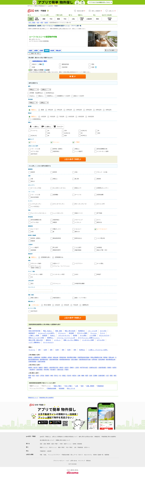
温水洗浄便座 (35, 197)
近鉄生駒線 (101, 359)
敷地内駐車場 (57, 238)
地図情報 (107, 454)
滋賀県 (47, 50)
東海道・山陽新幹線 (34, 357)
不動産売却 (42, 451)
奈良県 (52, 50)
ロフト (99, 219)
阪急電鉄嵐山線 (110, 359)
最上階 (77, 178)
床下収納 (99, 213)
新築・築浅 (58, 331)
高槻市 (109, 367)
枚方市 (35, 367)
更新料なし (50, 96)
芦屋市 (67, 369)
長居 (37, 375)
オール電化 (100, 263)
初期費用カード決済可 (63, 96)
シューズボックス (58, 213)
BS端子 (99, 274)
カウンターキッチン (59, 204)
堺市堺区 (46, 369)
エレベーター (35, 229)
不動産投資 (100, 386)
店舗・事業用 (90, 386)
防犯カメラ (78, 188)
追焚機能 (55, 194)
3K (82, 133)
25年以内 (99, 110)
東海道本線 (62, 357)
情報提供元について (33, 397)
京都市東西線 (32, 361)
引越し (45, 454)
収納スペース (79, 213)
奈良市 (67, 367)
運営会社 (88, 460)
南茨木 (74, 375)
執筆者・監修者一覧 (98, 454)
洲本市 (61, 367)
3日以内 (66, 305)
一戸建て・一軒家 (34, 335)
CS (32, 277)
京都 (90, 375)
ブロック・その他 (102, 172)
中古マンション (53, 447)
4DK (65, 135)
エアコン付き (35, 151)
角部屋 (99, 178)
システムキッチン (36, 204)
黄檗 (86, 375)
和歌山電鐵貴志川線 (96, 357)
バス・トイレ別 (35, 149)
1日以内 (57, 305)
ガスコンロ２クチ (104, 335)
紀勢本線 (94, 359)
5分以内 (52, 116)
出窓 (32, 231)
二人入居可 (78, 247)
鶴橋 (82, 375)
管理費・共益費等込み (36, 93)
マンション (56, 142)
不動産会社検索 (51, 388)
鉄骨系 (55, 172)
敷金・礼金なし (47, 331)
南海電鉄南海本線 (64, 359)
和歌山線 (111, 357)
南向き (33, 181)
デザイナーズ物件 (36, 263)
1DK (65, 130)
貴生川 (34, 64)
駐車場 (75, 335)
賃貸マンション (68, 443)
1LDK (45, 349)
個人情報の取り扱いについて (47, 440)
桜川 (33, 375)
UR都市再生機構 (79, 283)
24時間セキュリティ (103, 188)
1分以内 (43, 116)
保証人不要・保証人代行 (36, 340)
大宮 (107, 375)
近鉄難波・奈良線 (46, 357)
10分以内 (71, 116)
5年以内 (59, 110)
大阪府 (30, 50)
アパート (33, 142)
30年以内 (108, 110)
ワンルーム (34, 130)
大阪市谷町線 (41, 361)
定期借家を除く (46, 257)
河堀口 (64, 375)
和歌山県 (58, 50)
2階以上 (77, 149)
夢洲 (29, 375)
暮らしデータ (71, 388)
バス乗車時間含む (36, 119)
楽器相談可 (32, 333)
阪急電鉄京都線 (71, 357)
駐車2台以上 (78, 238)
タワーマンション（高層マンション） (89, 337)
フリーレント (57, 283)
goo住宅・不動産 (31, 436)
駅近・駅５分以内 (70, 331)
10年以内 (69, 110)
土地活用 (49, 451)
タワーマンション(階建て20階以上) (36, 266)
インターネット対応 (59, 274)
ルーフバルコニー (102, 229)
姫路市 (41, 367)
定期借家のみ (59, 257)
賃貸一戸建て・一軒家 (57, 443)
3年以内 (50, 110)
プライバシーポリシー (58, 460)
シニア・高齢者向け (34, 342)
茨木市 (69, 375)
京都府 (41, 50)
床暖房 (55, 222)
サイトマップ (81, 460)
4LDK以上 (84, 135)
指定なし (34, 110)
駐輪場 (33, 241)
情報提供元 (97, 436)
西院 (111, 375)
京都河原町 (101, 375)
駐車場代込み (50, 93)
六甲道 (42, 375)
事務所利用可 (57, 250)
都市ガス (77, 231)
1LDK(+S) (84, 130)
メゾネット (78, 222)
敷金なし (41, 96)
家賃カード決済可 (79, 96)
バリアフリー (79, 263)
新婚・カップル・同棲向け (71, 340)
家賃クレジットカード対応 (36, 337)
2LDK (57, 349)
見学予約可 (34, 154)
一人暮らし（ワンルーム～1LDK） (98, 349)
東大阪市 (53, 369)
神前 (51, 375)
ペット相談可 (79, 151)
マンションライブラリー (54, 454)
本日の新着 (47, 305)
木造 (76, 172)
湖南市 (46, 367)
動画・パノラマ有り (80, 297)
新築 (42, 110)
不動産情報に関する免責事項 (46, 397)
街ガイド (81, 454)
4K (48, 135)
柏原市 (30, 367)
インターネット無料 (102, 151)
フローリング (79, 219)
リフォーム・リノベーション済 (66, 337)
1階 (32, 178)
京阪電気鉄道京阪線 (83, 357)
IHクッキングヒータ (80, 204)
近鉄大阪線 (74, 359)
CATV (76, 274)
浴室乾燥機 (100, 194)
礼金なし (32, 96)
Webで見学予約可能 (34, 331)
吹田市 (114, 367)
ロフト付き (103, 331)
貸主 (32, 283)
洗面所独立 (56, 151)
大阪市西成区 (102, 367)
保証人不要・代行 (102, 250)
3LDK (69, 349)
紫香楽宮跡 (65, 64)
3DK (99, 133)
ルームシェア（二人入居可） (46, 333)
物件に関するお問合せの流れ (86, 436)
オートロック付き (36, 188)
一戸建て (77, 142)
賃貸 (82, 386)
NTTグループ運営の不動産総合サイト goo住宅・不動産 (43, 6)
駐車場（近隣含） (58, 149)
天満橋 (95, 375)
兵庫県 (36, 50)
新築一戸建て (58, 386)
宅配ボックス (57, 229)
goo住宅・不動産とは (45, 436)
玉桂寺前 (64, 67)
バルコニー (78, 229)
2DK (49, 133)
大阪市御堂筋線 (53, 359)
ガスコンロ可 (101, 204)
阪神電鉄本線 (44, 359)
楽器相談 (33, 250)
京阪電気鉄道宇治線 (85, 359)
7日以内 (75, 305)
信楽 (92, 67)
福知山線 (55, 357)
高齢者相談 (78, 250)
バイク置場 (93, 335)
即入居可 (55, 247)
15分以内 (81, 116)
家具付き (99, 222)
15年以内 (79, 110)
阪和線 (105, 357)
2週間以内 (85, 305)
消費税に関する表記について (63, 440)
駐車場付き (81, 331)
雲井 (92, 64)
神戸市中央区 (84, 367)
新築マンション (44, 447)
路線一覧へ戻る (34, 53)
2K (98, 130)
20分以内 (91, 116)
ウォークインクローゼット (38, 213)
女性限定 (99, 247)
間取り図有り (35, 297)
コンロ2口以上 (35, 206)
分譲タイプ (56, 263)
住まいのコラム (88, 454)
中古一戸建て (68, 386)
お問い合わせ (73, 460)
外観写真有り (57, 297)
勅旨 (33, 67)
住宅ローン (87, 447)
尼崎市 (72, 367)
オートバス (78, 194)
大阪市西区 (39, 369)
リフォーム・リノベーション (61, 266)
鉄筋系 (33, 172)
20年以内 (89, 110)
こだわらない (35, 305)
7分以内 (61, 116)
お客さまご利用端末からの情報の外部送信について (64, 436)
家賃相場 (61, 388)
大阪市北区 (60, 369)
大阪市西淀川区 (53, 367)
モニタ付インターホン (59, 188)
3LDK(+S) (34, 135)
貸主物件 (71, 333)
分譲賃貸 (44, 335)
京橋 (79, 375)
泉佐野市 (32, 369)
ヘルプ (67, 460)
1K (48, 130)
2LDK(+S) (67, 133)
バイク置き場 (101, 238)
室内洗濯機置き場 (102, 149)
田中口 (56, 375)
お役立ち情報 (29, 454)
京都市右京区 (93, 367)
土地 (76, 386)
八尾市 (77, 367)
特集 (41, 454)
